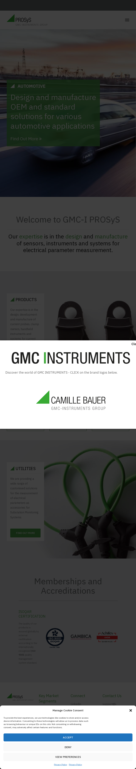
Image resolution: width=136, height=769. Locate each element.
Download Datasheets (113, 421)
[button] (130, 710)
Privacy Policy (60, 764)
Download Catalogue (28, 421)
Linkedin (76, 704)
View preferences (68, 757)
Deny (68, 747)
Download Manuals (71, 421)
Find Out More (26, 139)
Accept (68, 737)
